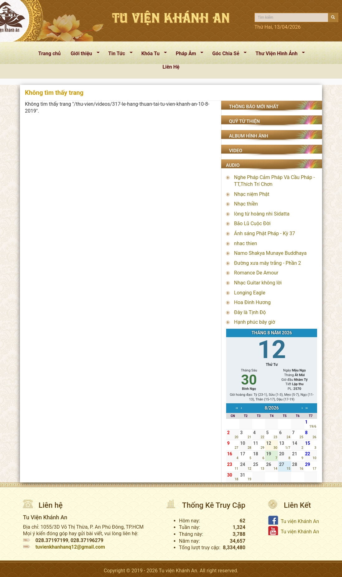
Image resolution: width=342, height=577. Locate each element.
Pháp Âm (187, 55)
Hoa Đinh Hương (252, 302)
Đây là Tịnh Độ (250, 312)
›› (307, 408)
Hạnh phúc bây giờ (254, 322)
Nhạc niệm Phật (251, 194)
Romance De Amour (256, 273)
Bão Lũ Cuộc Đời (252, 223)
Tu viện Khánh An (300, 521)
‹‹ (236, 408)
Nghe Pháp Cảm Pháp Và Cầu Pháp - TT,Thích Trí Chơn (274, 180)
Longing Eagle (249, 293)
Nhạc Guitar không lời (258, 283)
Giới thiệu (83, 55)
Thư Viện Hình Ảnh (277, 55)
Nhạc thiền (246, 204)
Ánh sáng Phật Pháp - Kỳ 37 (264, 233)
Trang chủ (49, 53)
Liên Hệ (171, 67)
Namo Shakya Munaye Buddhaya (270, 253)
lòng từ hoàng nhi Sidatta (261, 214)
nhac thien (245, 243)
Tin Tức (118, 55)
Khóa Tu (151, 55)
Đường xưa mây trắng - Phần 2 (267, 263)
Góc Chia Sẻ (227, 55)
